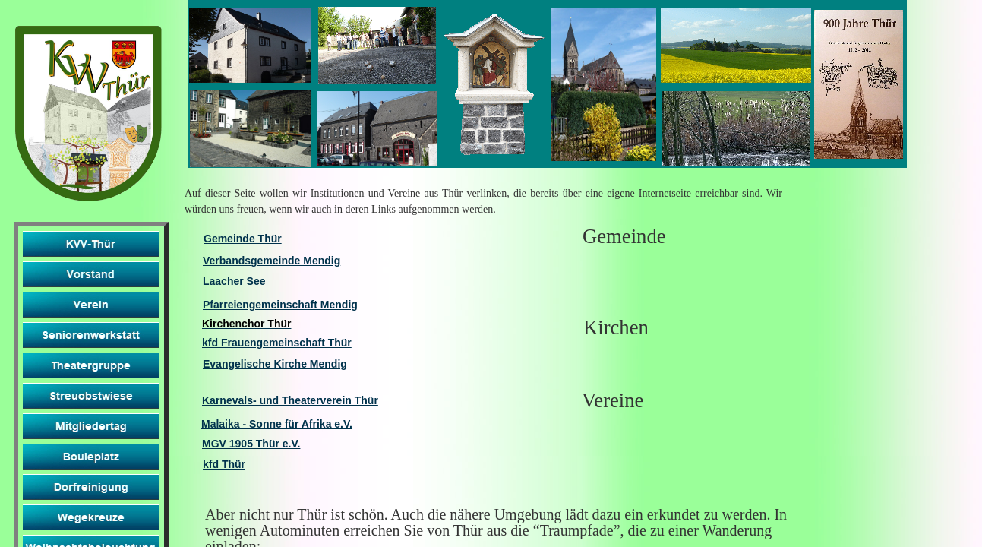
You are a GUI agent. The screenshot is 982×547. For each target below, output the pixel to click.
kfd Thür (224, 464)
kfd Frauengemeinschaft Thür (277, 343)
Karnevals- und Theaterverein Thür (290, 400)
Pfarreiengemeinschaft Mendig (280, 305)
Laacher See (234, 281)
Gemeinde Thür (243, 238)
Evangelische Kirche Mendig (275, 364)
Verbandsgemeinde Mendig (271, 261)
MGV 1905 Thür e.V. (251, 444)
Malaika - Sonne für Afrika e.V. (276, 424)
